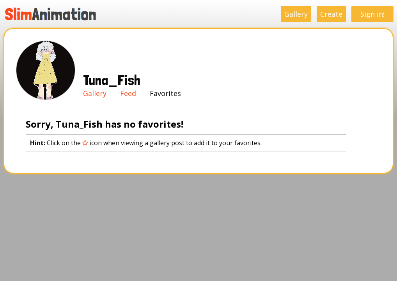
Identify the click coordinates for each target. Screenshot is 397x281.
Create (331, 14)
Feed (128, 93)
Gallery (296, 14)
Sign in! (372, 14)
